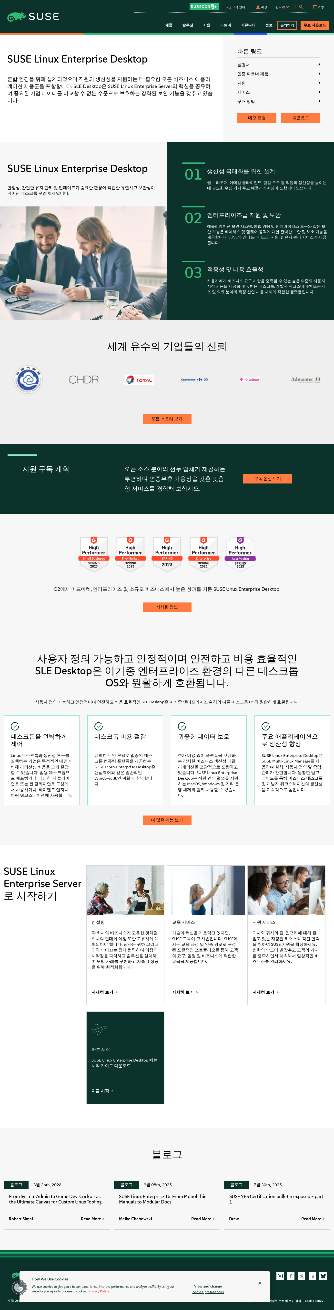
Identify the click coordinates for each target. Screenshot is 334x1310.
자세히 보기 (102, 992)
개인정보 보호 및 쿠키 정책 (283, 1301)
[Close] (259, 1283)
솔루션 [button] (187, 25)
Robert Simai (21, 1218)
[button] (206, 5)
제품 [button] (168, 25)
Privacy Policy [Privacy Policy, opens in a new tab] (99, 1291)
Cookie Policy (314, 1301)
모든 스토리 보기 (167, 418)
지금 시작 (100, 1090)
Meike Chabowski (135, 1218)
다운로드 (301, 117)
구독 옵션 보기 (267, 478)
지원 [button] (206, 25)
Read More (91, 1218)
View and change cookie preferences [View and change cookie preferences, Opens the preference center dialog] (208, 1289)
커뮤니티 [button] (248, 25)
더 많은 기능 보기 (167, 819)
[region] (145, 1286)
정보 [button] (269, 25)
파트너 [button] (225, 25)
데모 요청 (257, 117)
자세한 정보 (167, 606)
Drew (234, 1218)
